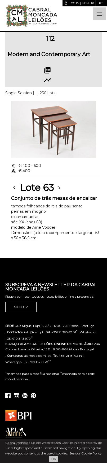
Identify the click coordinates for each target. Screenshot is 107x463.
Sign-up (21, 307)
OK (53, 459)
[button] (99, 13)
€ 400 (26, 165)
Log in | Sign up (79, 3)
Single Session (18, 93)
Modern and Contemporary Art (49, 54)
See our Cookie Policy (85, 453)
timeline (47, 80)
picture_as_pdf (47, 70)
